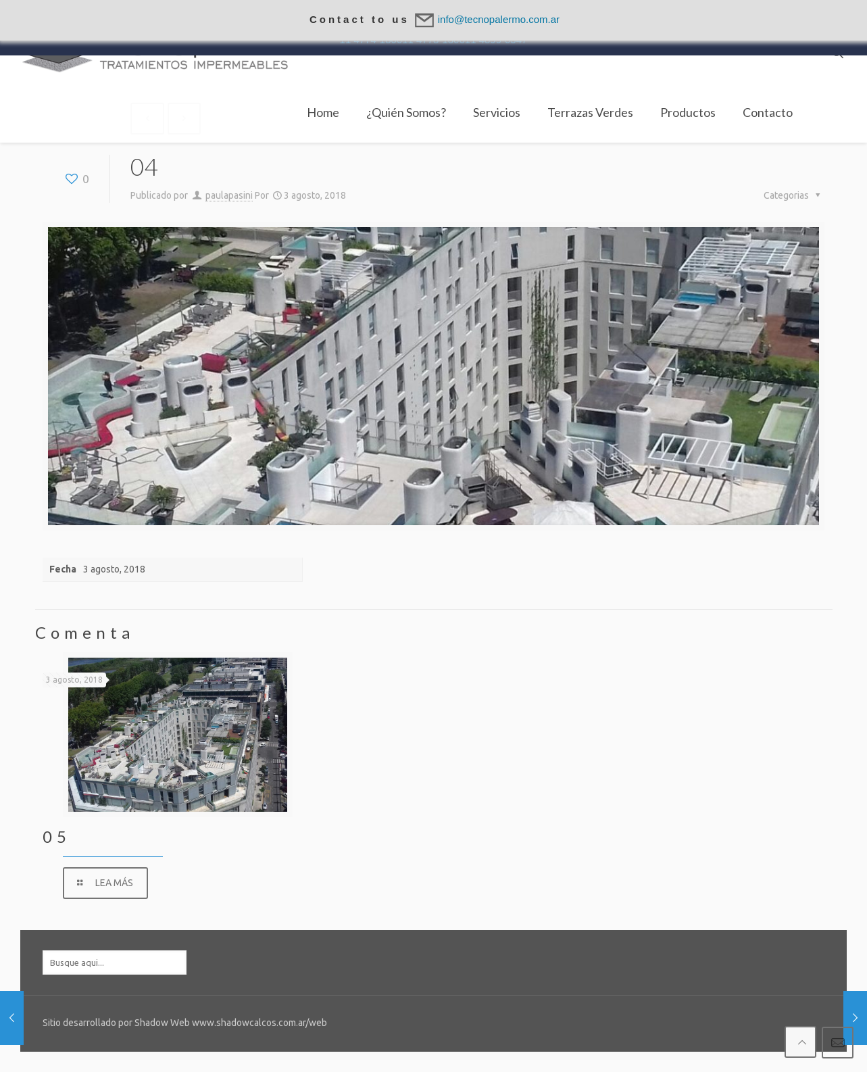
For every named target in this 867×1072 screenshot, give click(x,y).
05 (57, 836)
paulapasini (229, 195)
